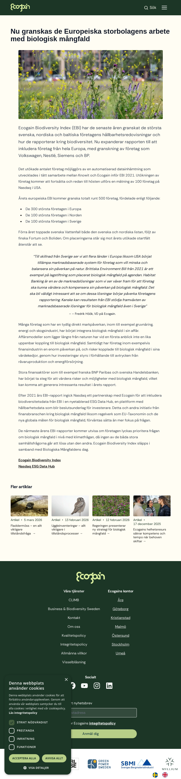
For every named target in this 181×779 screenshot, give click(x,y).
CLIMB (74, 600)
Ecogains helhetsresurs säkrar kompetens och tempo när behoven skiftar (149, 535)
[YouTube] (84, 686)
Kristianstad (120, 617)
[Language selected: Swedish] (162, 774)
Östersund (120, 635)
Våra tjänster (74, 591)
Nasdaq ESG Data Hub (36, 466)
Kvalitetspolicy (74, 635)
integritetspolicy (102, 723)
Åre (120, 600)
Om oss (74, 626)
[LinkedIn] (109, 686)
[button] (38, 767)
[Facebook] (72, 686)
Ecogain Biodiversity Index (39, 460)
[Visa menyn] (164, 8)
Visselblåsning (74, 662)
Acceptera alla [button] (24, 758)
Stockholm (120, 644)
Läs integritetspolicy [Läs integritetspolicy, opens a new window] (23, 713)
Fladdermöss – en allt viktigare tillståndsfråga (26, 529)
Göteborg (120, 609)
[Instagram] (96, 686)
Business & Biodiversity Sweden (74, 609)
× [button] (66, 679)
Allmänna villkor (74, 653)
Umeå (120, 653)
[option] (166, 774)
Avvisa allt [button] (54, 758)
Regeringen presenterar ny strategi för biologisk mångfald (109, 529)
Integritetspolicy (73, 644)
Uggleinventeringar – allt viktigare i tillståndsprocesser (69, 529)
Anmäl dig (90, 733)
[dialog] (37, 725)
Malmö (120, 626)
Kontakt (74, 617)
